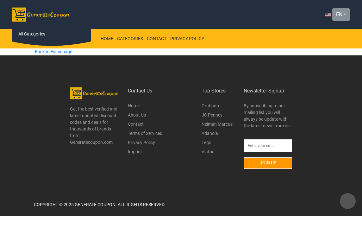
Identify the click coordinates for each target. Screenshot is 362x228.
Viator (208, 151)
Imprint (135, 151)
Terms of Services (145, 133)
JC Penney (212, 114)
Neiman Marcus (217, 124)
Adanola (210, 133)
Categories (130, 38)
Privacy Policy (187, 38)
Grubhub (210, 105)
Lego (206, 142)
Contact (156, 38)
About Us (137, 114)
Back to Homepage (53, 51)
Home (107, 38)
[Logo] (40, 14)
